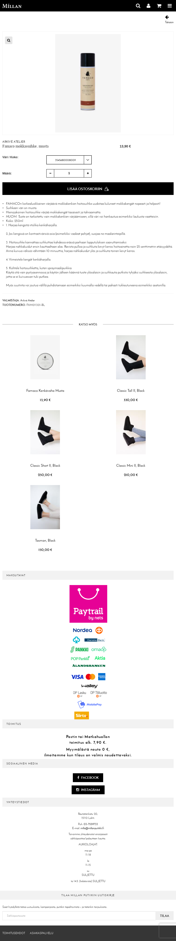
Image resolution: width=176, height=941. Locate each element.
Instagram (88, 790)
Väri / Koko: (10, 157)
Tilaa (164, 916)
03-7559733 (91, 824)
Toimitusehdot (13, 933)
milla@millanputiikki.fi (92, 828)
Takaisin (169, 19)
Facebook (88, 777)
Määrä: (7, 173)
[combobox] (69, 160)
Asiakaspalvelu (41, 933)
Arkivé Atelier (13, 141)
